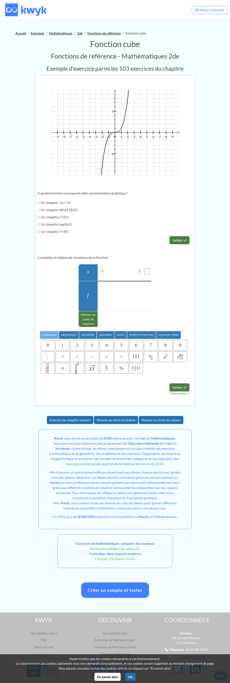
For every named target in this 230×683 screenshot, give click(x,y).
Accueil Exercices (115, 633)
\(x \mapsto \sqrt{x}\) (55, 224)
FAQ (44, 640)
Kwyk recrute (43, 647)
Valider (179, 240)
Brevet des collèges (104, 548)
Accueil (20, 33)
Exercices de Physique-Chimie (115, 647)
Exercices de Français (115, 654)
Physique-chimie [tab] (168, 335)
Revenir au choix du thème (116, 420)
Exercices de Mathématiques (115, 640)
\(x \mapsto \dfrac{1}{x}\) (58, 210)
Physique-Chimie (122, 559)
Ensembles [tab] (105, 335)
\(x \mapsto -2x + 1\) (54, 202)
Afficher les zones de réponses (88, 319)
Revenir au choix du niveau (161, 420)
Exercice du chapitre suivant (70, 420)
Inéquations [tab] (69, 335)
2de (80, 33)
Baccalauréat (130, 548)
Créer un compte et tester (115, 590)
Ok (130, 677)
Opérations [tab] (49, 335)
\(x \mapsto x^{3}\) (53, 231)
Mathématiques (60, 33)
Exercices (37, 33)
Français (101, 559)
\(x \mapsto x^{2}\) (53, 217)
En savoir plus (107, 677)
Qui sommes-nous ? (43, 633)
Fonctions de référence (104, 33)
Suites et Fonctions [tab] (141, 335)
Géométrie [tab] (87, 335)
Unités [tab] (120, 335)
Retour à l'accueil (209, 10)
